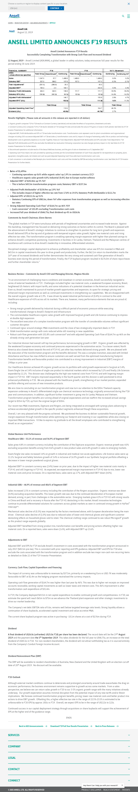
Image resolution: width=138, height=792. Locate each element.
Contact (69, 769)
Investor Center (21, 23)
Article (53, 23)
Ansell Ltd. (22, 29)
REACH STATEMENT (111, 790)
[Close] (129, 4)
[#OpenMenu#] (128, 16)
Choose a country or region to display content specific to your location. (38, 4)
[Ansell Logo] (14, 16)
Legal (69, 757)
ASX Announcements (39, 23)
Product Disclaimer (91, 790)
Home (10, 23)
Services (69, 735)
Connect (69, 780)
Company (69, 746)
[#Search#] (123, 16)
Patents (126, 790)
